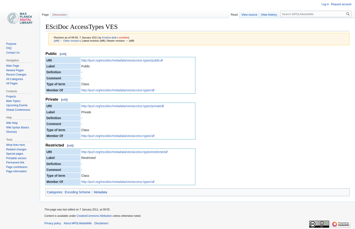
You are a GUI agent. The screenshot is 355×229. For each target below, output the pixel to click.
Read (234, 14)
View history (269, 14)
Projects (11, 96)
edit (63, 54)
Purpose (11, 43)
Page (45, 14)
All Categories (14, 79)
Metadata (100, 192)
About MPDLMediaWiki (77, 223)
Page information (16, 171)
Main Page (12, 65)
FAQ (9, 48)
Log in (325, 4)
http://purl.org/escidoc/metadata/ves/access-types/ (116, 90)
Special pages (14, 153)
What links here (15, 144)
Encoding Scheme (78, 192)
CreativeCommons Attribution (94, 215)
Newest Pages (15, 70)
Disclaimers (101, 223)
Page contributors (16, 167)
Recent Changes (16, 74)
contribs (123, 37)
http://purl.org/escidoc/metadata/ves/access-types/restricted (123, 152)
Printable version (16, 158)
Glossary (11, 131)
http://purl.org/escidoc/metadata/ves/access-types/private (121, 106)
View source (249, 14)
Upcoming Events (16, 105)
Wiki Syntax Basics (17, 127)
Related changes (16, 149)
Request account (341, 4)
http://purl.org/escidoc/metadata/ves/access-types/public (120, 60)
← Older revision (70, 40)
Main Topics (13, 101)
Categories (54, 192)
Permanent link (15, 162)
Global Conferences (18, 109)
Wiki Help (12, 123)
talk (115, 37)
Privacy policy (52, 223)
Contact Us (12, 52)
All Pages (12, 83)
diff (56, 40)
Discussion (59, 14)
